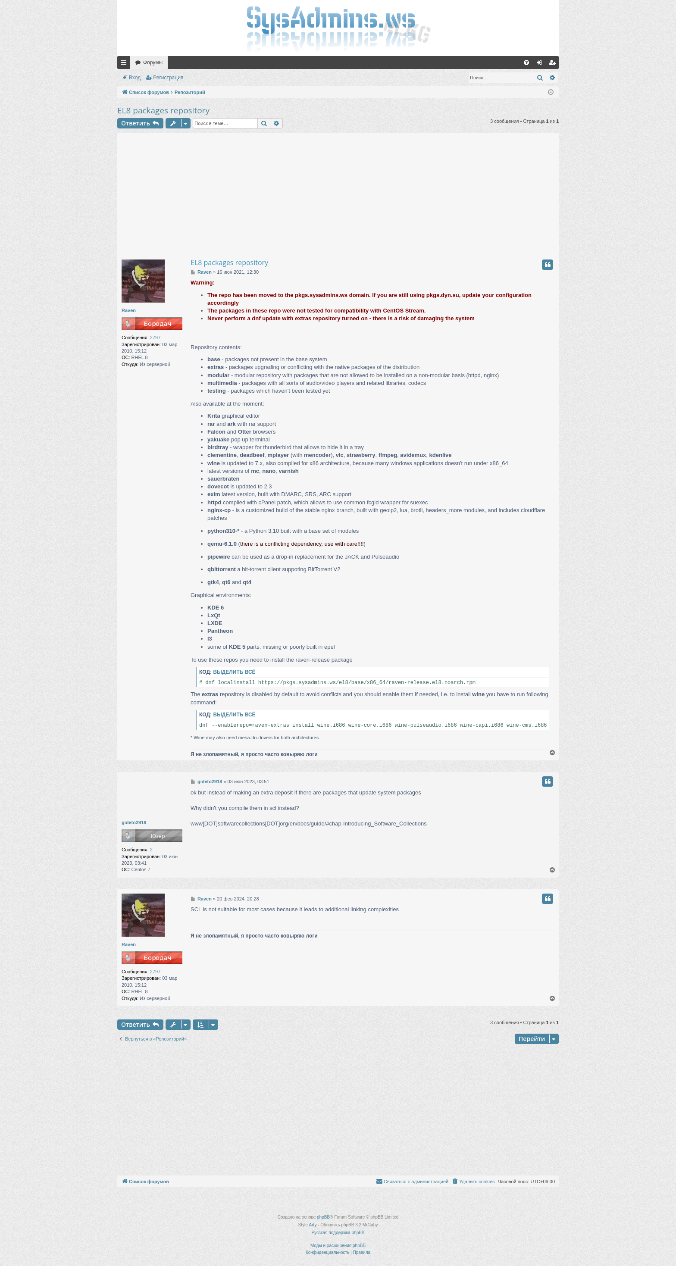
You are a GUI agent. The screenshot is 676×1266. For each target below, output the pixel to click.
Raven (129, 310)
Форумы (153, 62)
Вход (135, 78)
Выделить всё (234, 672)
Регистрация (168, 78)
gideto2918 (134, 822)
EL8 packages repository (163, 110)
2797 (155, 337)
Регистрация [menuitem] (554, 64)
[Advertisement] (338, 193)
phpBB (323, 1217)
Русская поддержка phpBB (337, 1232)
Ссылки (125, 64)
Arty (313, 1224)
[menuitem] (526, 62)
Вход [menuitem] (541, 64)
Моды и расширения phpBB (338, 1245)
